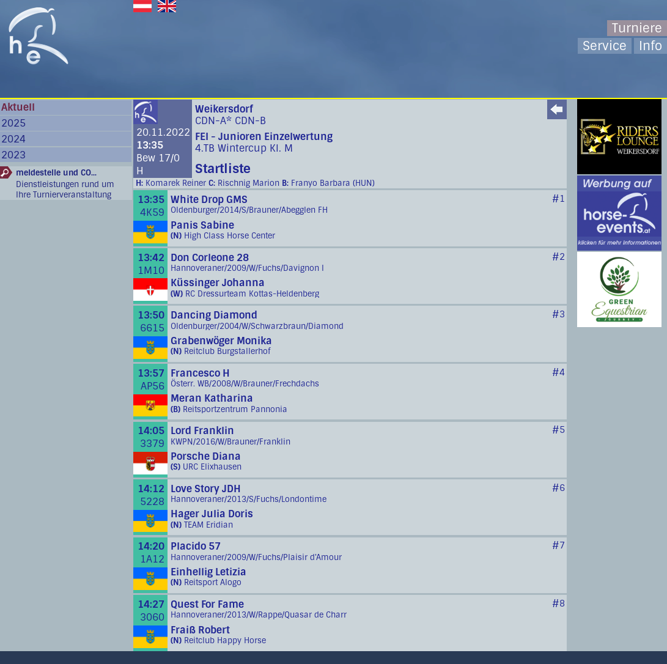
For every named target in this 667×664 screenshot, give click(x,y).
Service (605, 46)
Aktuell (18, 107)
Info (650, 46)
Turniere (637, 28)
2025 (13, 123)
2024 (13, 139)
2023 (13, 155)
